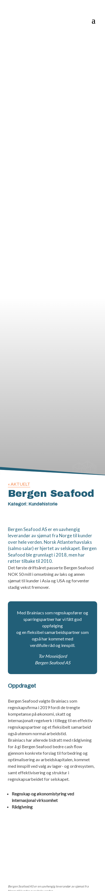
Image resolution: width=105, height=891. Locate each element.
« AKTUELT (19, 483)
